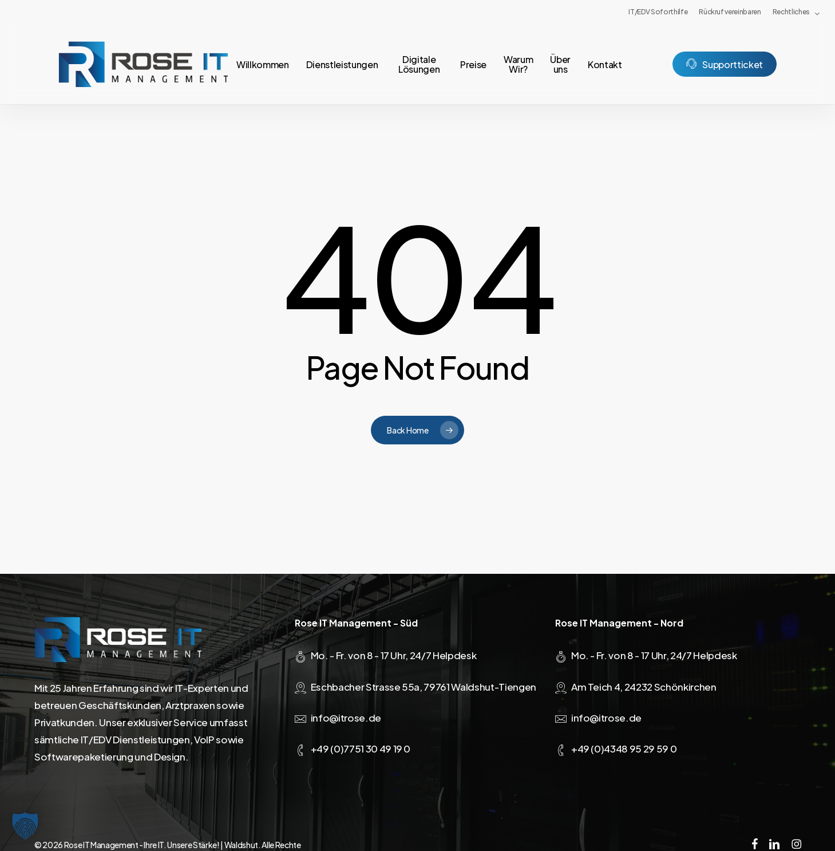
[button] (25, 826)
